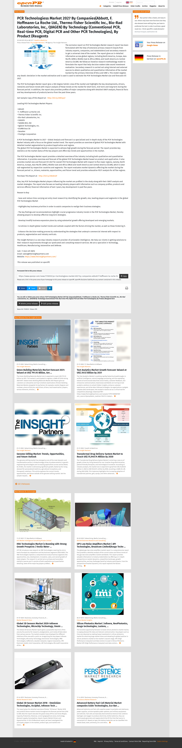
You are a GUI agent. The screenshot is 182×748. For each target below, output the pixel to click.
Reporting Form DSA (149, 741)
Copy (124, 276)
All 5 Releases (22, 484)
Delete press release (28, 303)
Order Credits (135, 6)
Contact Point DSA (135, 741)
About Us (161, 6)
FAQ (95, 741)
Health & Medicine (40, 40)
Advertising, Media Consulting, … (36, 364)
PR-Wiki (111, 2)
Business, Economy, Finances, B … (36, 618)
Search (160, 2)
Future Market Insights (84, 620)
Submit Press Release (121, 6)
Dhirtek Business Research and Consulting (91, 540)
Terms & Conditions (121, 741)
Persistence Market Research (86, 699)
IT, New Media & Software (93, 364)
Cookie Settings (162, 741)
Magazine (153, 6)
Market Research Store (24, 620)
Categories (107, 6)
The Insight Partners (37, 42)
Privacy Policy (108, 741)
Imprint (119, 2)
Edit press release (49, 303)
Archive (145, 6)
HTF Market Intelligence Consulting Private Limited (34, 540)
